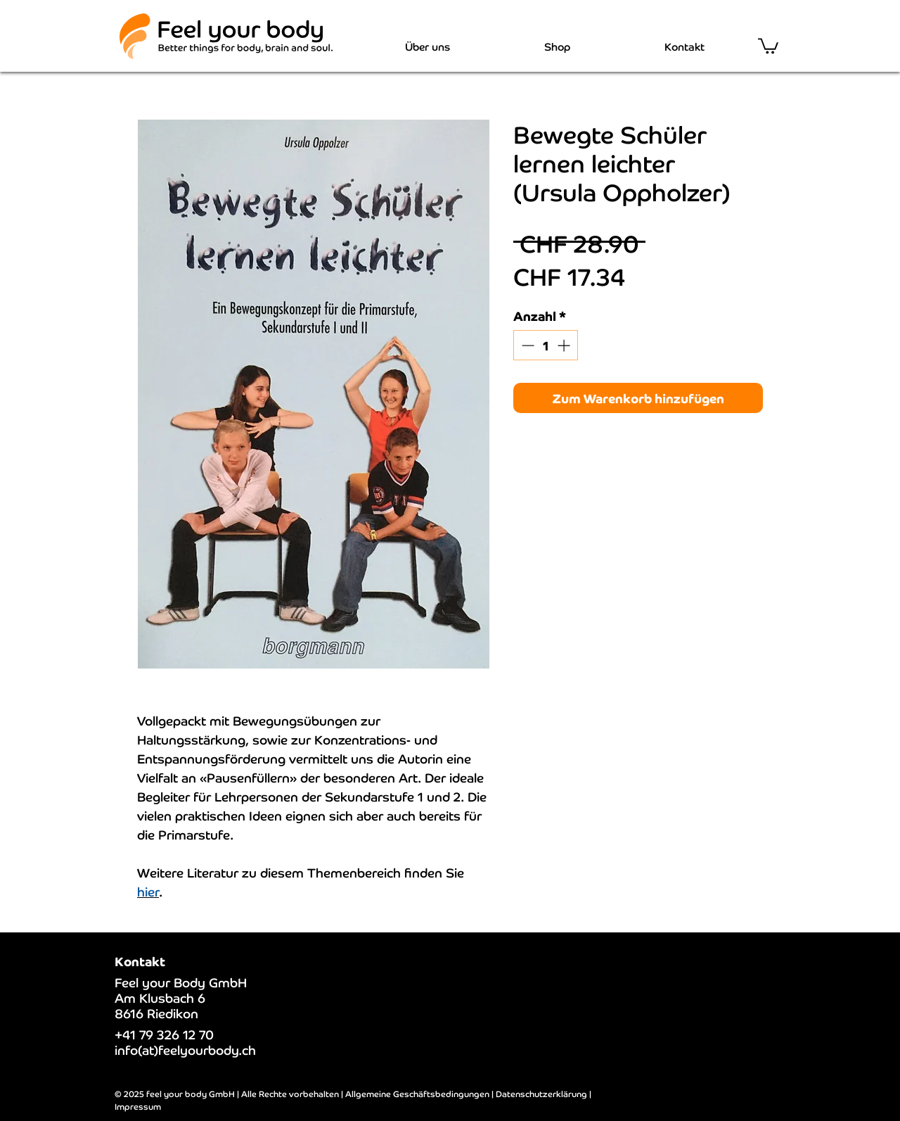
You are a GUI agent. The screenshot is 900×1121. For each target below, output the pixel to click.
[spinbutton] (545, 345)
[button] (768, 45)
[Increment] (565, 345)
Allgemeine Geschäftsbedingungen (417, 1093)
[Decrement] (526, 345)
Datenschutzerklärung (541, 1093)
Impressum (138, 1105)
